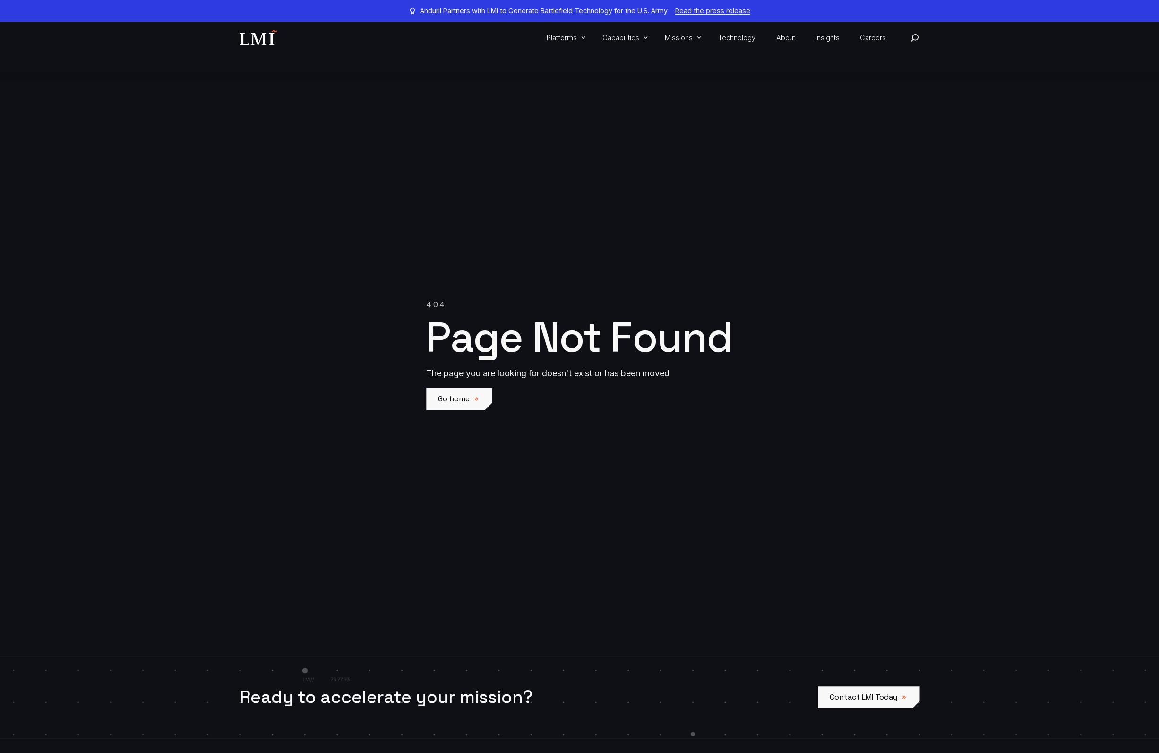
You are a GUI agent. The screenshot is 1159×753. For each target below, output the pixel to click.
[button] (564, 37)
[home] (258, 37)
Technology (736, 38)
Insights (828, 38)
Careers (873, 38)
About (785, 38)
